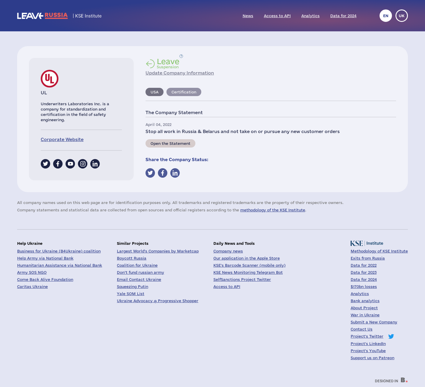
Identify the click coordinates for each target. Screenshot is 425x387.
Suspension (168, 63)
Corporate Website (62, 139)
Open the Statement (170, 143)
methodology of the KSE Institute (272, 210)
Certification (183, 92)
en (385, 16)
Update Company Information (180, 72)
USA (154, 92)
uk (402, 16)
